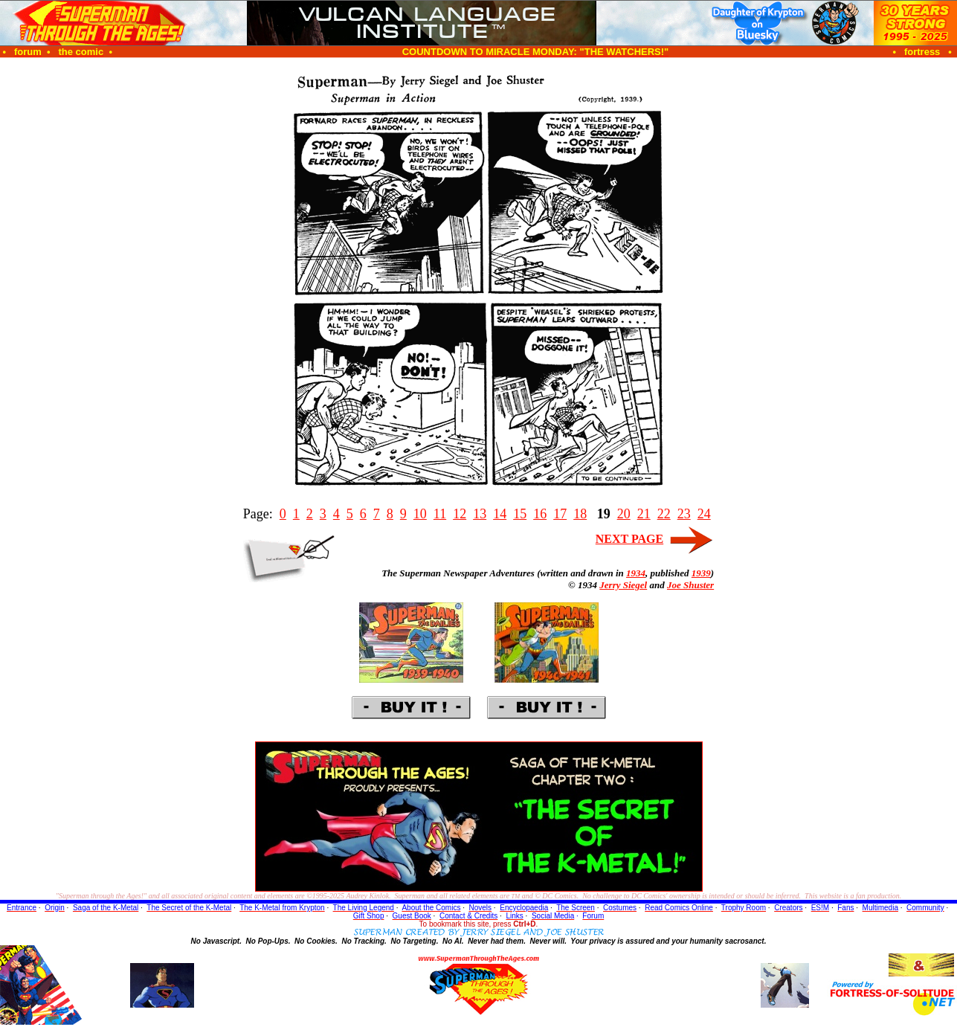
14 (499, 513)
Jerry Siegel (623, 584)
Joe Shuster (690, 584)
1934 (635, 573)
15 (519, 513)
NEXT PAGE (629, 538)
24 (704, 513)
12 (459, 513)
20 (624, 513)
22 (664, 513)
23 (684, 513)
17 (560, 513)
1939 (701, 573)
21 (644, 513)
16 (540, 513)
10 (420, 513)
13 (479, 513)
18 (580, 513)
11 (440, 513)
